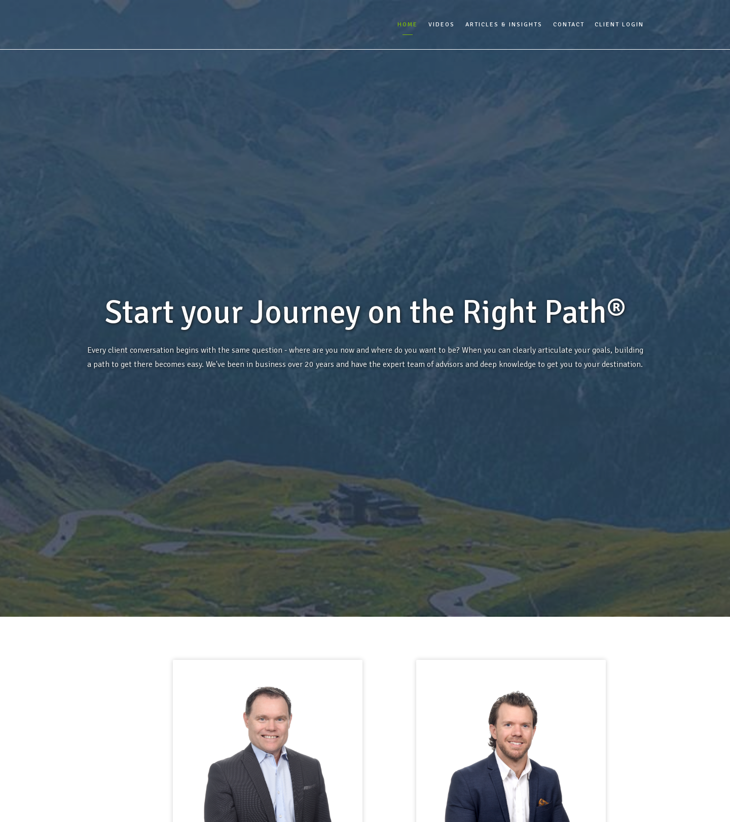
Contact (569, 24)
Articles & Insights (503, 24)
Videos (441, 24)
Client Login (619, 24)
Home (407, 24)
